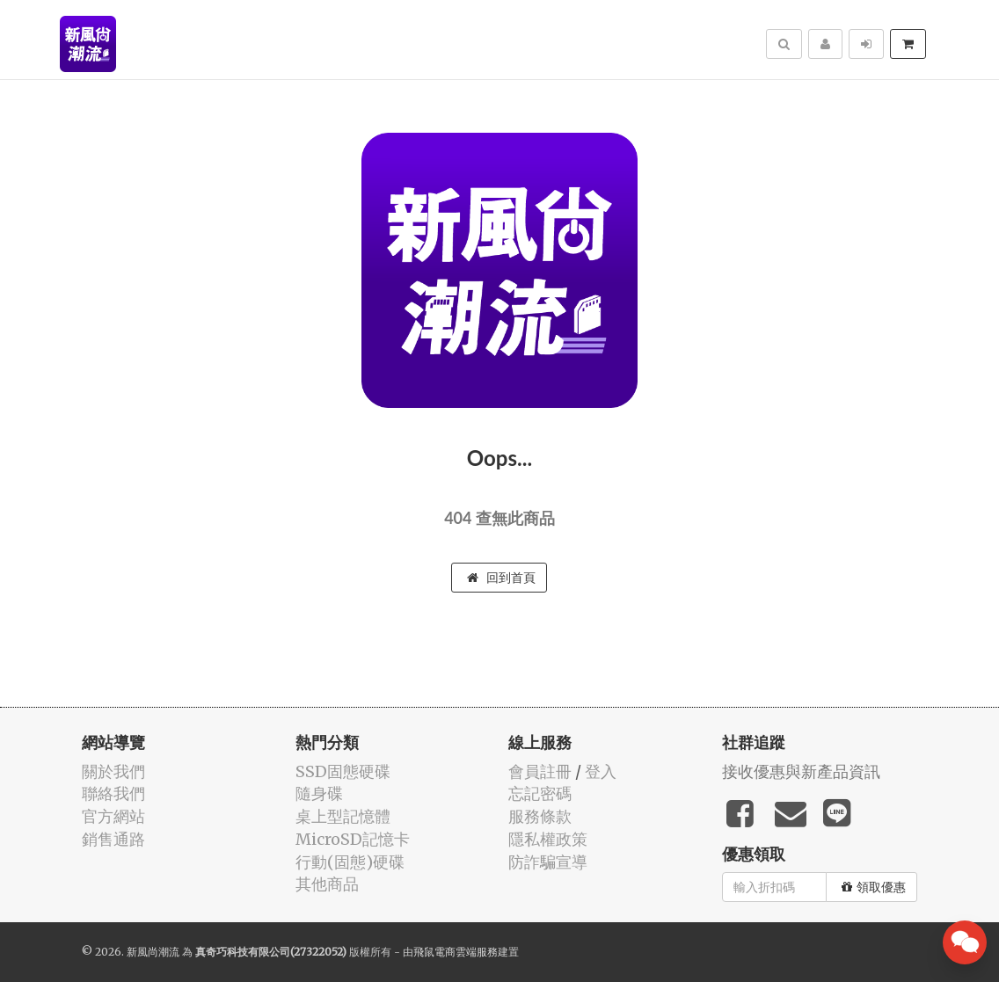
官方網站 (113, 816)
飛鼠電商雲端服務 (455, 951)
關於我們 (113, 771)
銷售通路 (113, 839)
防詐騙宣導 (547, 862)
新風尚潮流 (153, 951)
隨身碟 (319, 793)
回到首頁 (501, 578)
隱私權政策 (547, 839)
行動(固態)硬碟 (350, 862)
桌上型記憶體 (342, 816)
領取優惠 (874, 887)
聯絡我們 (113, 793)
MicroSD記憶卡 (352, 839)
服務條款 (540, 816)
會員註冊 (540, 771)
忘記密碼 (540, 793)
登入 (600, 771)
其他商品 (327, 884)
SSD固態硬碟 (342, 771)
